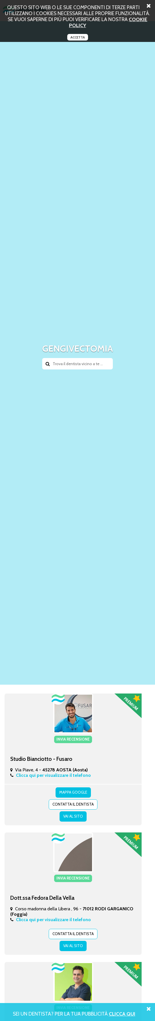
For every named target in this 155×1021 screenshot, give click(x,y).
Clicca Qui (122, 1014)
